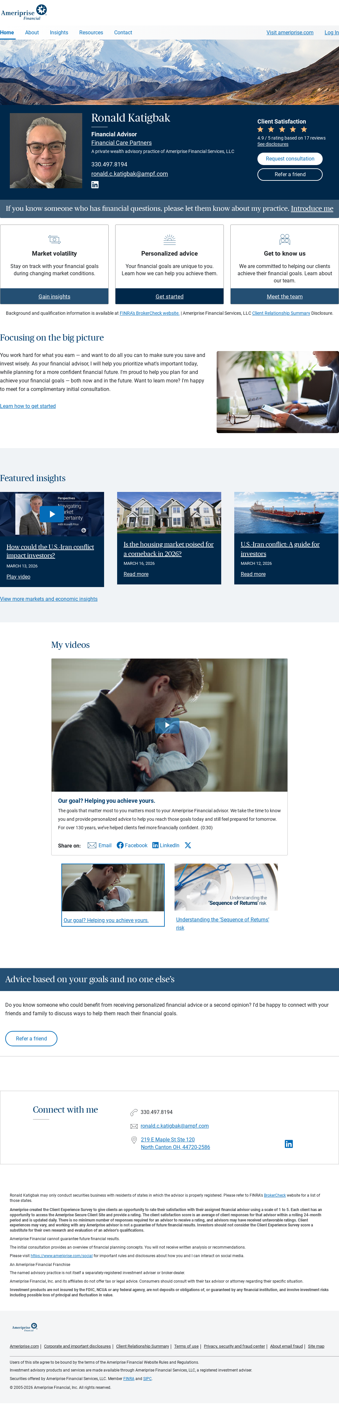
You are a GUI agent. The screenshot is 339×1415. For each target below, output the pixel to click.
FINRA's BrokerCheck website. (150, 313)
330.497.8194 (109, 164)
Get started (170, 296)
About (32, 32)
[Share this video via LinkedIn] (165, 845)
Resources (91, 32)
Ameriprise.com (24, 1346)
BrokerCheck (275, 1195)
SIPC (147, 1378)
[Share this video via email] (98, 847)
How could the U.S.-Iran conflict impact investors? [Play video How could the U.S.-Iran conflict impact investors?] (50, 551)
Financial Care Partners (121, 142)
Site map (316, 1346)
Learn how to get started (28, 406)
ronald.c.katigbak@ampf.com (129, 174)
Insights (59, 32)
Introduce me (312, 208)
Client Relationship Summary (281, 313)
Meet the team (285, 296)
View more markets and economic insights (49, 599)
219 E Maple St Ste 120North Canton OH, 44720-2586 (175, 1143)
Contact (123, 32)
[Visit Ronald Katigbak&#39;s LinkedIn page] (289, 1144)
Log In (332, 32)
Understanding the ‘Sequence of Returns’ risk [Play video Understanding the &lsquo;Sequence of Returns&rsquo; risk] (222, 924)
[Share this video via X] (188, 845)
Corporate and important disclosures (77, 1346)
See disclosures (272, 144)
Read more (136, 574)
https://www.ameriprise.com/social (62, 1256)
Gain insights (54, 296)
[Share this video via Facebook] (131, 845)
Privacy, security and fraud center (234, 1346)
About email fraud (286, 1346)
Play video (18, 577)
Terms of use (186, 1346)
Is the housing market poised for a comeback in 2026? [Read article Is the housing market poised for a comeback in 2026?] (169, 549)
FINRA (128, 1378)
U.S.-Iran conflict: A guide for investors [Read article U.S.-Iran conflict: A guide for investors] (280, 549)
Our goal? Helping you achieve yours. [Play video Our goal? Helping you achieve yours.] (106, 920)
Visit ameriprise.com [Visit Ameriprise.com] (290, 32)
